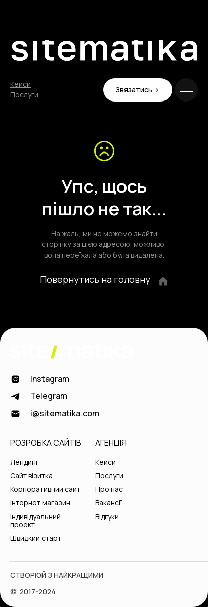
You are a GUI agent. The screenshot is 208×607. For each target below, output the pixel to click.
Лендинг (24, 462)
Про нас (109, 489)
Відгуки (107, 517)
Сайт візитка (31, 476)
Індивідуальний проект (35, 521)
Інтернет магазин (40, 503)
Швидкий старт (35, 538)
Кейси (20, 84)
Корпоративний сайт (45, 489)
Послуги (24, 95)
